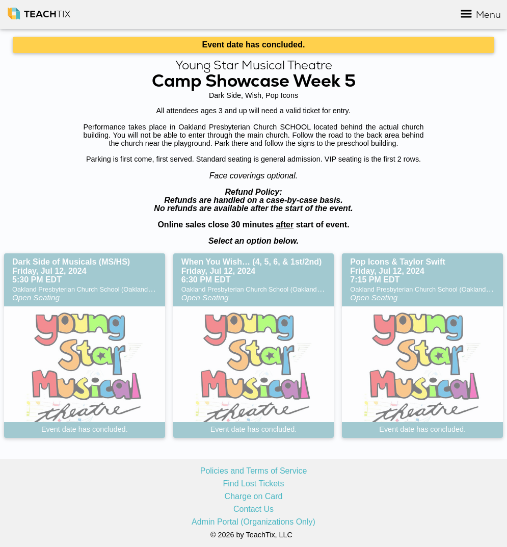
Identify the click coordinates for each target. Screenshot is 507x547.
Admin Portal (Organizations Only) (253, 522)
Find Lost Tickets (253, 484)
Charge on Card (254, 496)
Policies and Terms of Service (253, 471)
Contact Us (253, 509)
